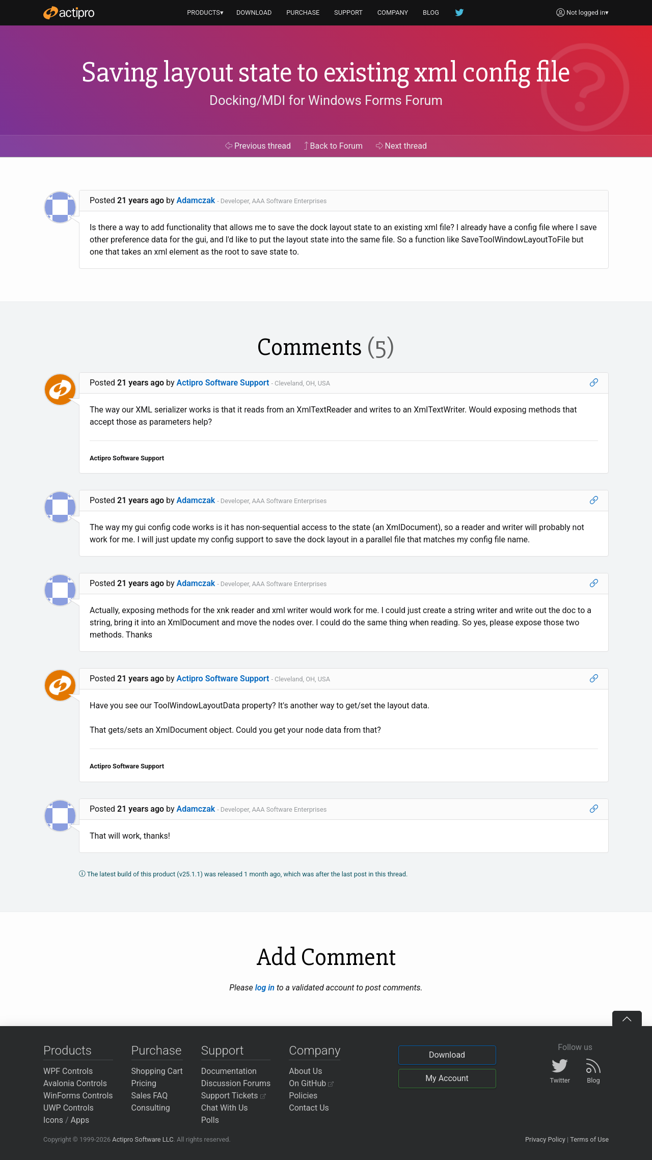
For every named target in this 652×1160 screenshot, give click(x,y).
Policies (303, 1095)
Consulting (150, 1108)
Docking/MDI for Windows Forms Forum (326, 100)
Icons (53, 1120)
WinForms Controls (78, 1095)
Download (447, 1055)
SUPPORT (348, 12)
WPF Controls (68, 1071)
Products (67, 1050)
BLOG (431, 12)
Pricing (144, 1083)
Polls (210, 1120)
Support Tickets (233, 1095)
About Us (305, 1071)
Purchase (156, 1050)
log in (265, 987)
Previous (258, 146)
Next (401, 146)
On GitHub (311, 1083)
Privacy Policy (545, 1139)
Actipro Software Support (223, 383)
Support (222, 1050)
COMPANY (393, 12)
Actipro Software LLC (142, 1139)
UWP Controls (68, 1108)
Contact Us (309, 1108)
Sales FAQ (149, 1095)
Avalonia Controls (75, 1083)
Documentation (229, 1071)
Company (314, 1050)
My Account (447, 1078)
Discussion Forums (236, 1083)
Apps (80, 1120)
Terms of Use (589, 1139)
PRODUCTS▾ (205, 12)
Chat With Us (224, 1108)
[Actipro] (68, 13)
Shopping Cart (157, 1071)
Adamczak (196, 200)
